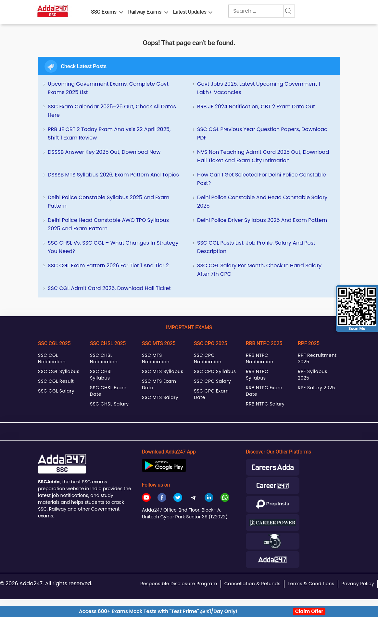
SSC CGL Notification (52, 358)
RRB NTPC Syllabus (257, 374)
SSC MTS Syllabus (162, 371)
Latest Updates (190, 12)
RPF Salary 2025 (316, 387)
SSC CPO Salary (212, 381)
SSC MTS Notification (156, 358)
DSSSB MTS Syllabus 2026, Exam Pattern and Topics (113, 174)
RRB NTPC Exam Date (264, 390)
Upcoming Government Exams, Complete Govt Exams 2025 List (108, 88)
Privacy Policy (358, 583)
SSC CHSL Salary (109, 404)
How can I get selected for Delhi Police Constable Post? (261, 179)
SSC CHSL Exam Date (108, 390)
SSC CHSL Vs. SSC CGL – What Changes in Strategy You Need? (113, 247)
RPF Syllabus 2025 (312, 374)
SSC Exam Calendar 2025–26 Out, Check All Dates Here (112, 111)
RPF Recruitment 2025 (317, 358)
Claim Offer (309, 611)
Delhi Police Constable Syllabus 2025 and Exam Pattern (108, 202)
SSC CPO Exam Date (211, 394)
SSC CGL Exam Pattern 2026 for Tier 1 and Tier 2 (108, 265)
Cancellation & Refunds (252, 583)
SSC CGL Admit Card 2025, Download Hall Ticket (109, 288)
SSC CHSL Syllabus (101, 374)
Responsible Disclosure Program (178, 583)
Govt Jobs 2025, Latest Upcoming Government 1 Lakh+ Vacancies (258, 88)
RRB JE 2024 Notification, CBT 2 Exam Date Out (256, 106)
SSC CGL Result (56, 381)
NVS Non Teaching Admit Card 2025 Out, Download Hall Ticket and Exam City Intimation (263, 156)
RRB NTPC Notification (259, 358)
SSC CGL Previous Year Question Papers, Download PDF (262, 133)
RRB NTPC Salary (265, 404)
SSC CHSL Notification (104, 358)
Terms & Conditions (311, 583)
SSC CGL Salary (56, 391)
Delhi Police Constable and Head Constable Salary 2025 (262, 202)
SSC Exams (103, 12)
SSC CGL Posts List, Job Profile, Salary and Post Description (256, 247)
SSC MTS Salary (160, 397)
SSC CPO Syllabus (215, 371)
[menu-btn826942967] (166, 11)
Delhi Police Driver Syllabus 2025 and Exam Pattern (262, 220)
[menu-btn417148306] (121, 11)
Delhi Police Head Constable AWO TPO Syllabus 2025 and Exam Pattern (108, 224)
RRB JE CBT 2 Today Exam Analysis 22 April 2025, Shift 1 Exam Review (109, 133)
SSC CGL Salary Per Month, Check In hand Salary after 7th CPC (259, 270)
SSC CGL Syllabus (58, 371)
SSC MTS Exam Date (159, 384)
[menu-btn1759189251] (210, 11)
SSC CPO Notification (207, 358)
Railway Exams (144, 12)
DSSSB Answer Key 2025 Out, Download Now (104, 152)
